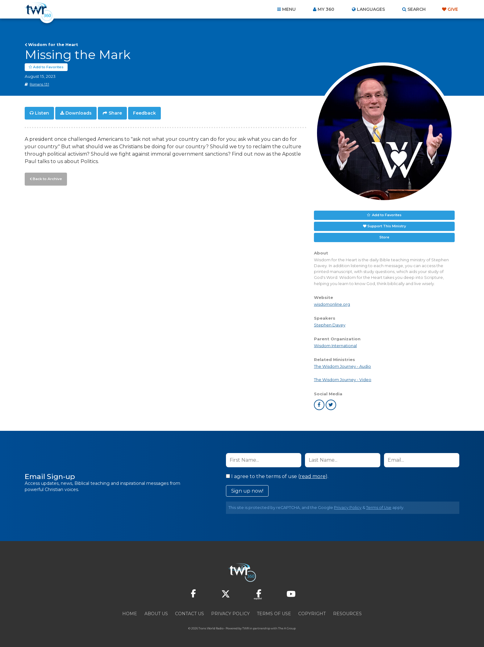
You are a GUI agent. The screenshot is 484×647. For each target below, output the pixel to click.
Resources (347, 613)
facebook (319, 405)
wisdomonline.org (332, 304)
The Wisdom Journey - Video (342, 379)
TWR (245, 628)
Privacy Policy (347, 507)
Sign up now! (247, 491)
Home (129, 613)
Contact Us (189, 613)
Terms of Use (378, 507)
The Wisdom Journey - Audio (342, 366)
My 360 (326, 9)
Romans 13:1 (39, 84)
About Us (156, 613)
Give (453, 9)
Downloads (78, 113)
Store (384, 237)
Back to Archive (46, 178)
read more (313, 476)
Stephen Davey (329, 325)
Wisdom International (335, 345)
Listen (42, 113)
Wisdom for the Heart (53, 44)
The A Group (287, 628)
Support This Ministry (386, 226)
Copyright (312, 613)
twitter (331, 405)
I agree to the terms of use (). (277, 476)
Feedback (144, 113)
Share (115, 113)
